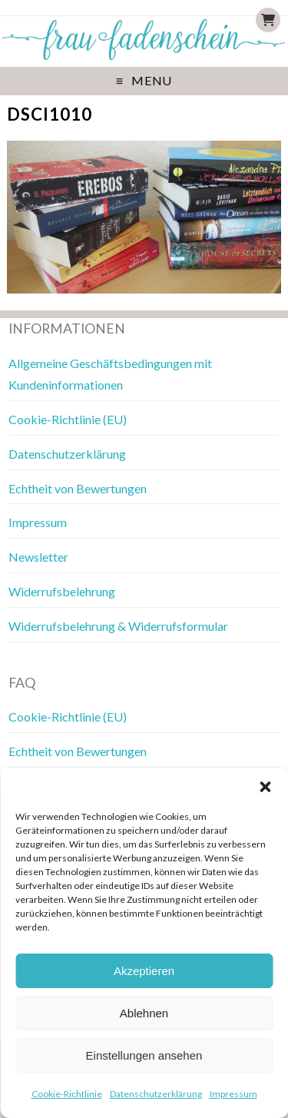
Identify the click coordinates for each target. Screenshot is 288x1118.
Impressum (233, 1094)
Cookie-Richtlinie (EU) (67, 419)
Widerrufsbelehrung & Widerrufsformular (118, 626)
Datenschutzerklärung (156, 1094)
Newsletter (38, 556)
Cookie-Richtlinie (66, 1094)
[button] (265, 787)
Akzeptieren (144, 970)
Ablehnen (144, 1013)
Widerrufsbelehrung (61, 591)
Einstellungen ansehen (144, 1055)
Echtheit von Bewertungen (77, 488)
